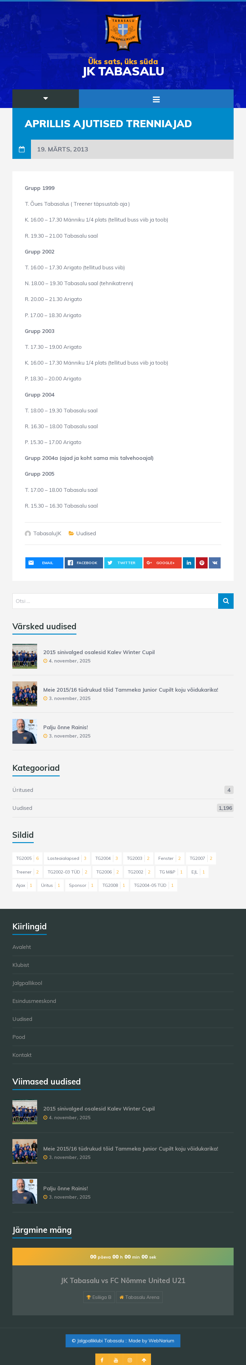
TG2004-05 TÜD (154, 885)
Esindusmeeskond (34, 1001)
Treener (27, 872)
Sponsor (81, 885)
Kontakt (22, 1054)
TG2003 (138, 858)
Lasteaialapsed (67, 858)
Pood (18, 1036)
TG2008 (113, 885)
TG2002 (139, 872)
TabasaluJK (47, 533)
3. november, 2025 (70, 698)
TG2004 (106, 858)
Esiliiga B (101, 1297)
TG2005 (27, 858)
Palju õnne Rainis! (65, 727)
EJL (198, 872)
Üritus (50, 885)
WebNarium (161, 1341)
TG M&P (171, 872)
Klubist (20, 965)
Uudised (86, 533)
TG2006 (107, 872)
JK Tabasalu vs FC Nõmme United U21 (123, 1280)
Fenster (169, 858)
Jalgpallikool (27, 983)
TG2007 (201, 858)
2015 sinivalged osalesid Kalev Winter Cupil (99, 652)
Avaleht (21, 947)
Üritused (22, 790)
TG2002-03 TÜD (67, 872)
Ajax (24, 885)
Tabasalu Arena (142, 1297)
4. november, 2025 (70, 661)
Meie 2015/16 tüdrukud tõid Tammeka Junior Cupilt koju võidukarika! (130, 689)
